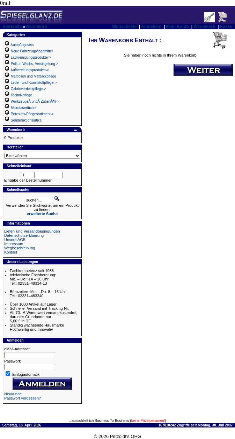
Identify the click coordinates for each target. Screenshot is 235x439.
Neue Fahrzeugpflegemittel (32, 51)
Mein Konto (177, 26)
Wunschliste (124, 26)
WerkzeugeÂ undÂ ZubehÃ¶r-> (35, 101)
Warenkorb (36, 26)
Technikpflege (21, 95)
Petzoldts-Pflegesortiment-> (32, 114)
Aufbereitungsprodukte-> (29, 70)
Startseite (12, 26)
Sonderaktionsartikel (27, 120)
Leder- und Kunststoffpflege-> (34, 83)
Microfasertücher (24, 108)
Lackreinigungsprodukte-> (31, 57)
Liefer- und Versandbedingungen (32, 231)
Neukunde (13, 394)
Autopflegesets (22, 45)
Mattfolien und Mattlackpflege (33, 76)
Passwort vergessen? (22, 398)
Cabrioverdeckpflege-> (28, 89)
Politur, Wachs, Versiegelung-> (34, 64)
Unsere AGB (14, 239)
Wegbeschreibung (19, 248)
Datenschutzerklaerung (24, 235)
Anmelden (151, 26)
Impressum (13, 244)
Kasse (226, 26)
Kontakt (10, 252)
